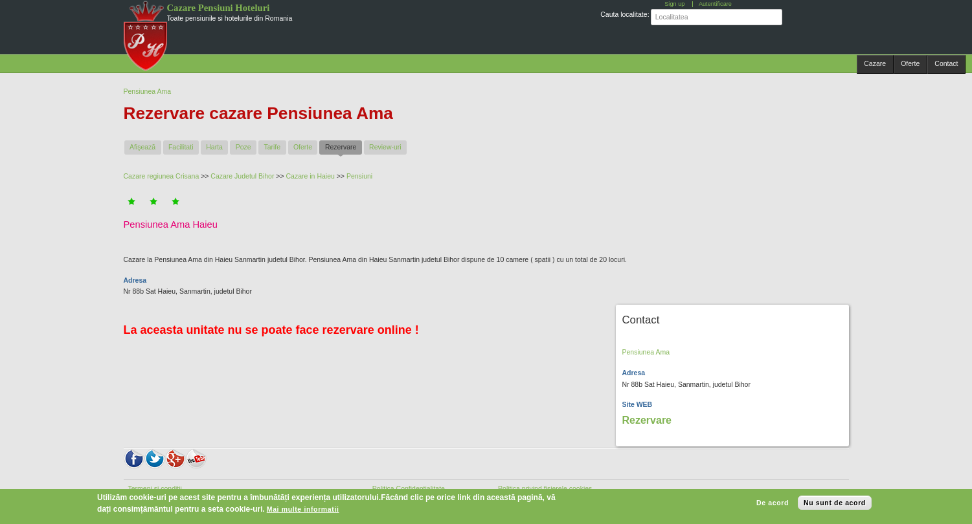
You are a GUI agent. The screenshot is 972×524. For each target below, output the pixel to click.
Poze (243, 147)
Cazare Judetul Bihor (242, 176)
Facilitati (181, 147)
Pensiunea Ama (148, 91)
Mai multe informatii (303, 509)
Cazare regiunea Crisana (161, 176)
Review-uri (385, 147)
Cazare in (301, 176)
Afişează (142, 147)
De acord (772, 503)
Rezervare (343, 146)
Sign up (674, 4)
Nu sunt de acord (835, 503)
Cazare (875, 63)
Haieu (325, 176)
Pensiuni (359, 176)
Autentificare (715, 4)
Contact (946, 63)
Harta (214, 147)
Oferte (910, 63)
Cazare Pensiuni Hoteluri (218, 8)
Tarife (272, 147)
